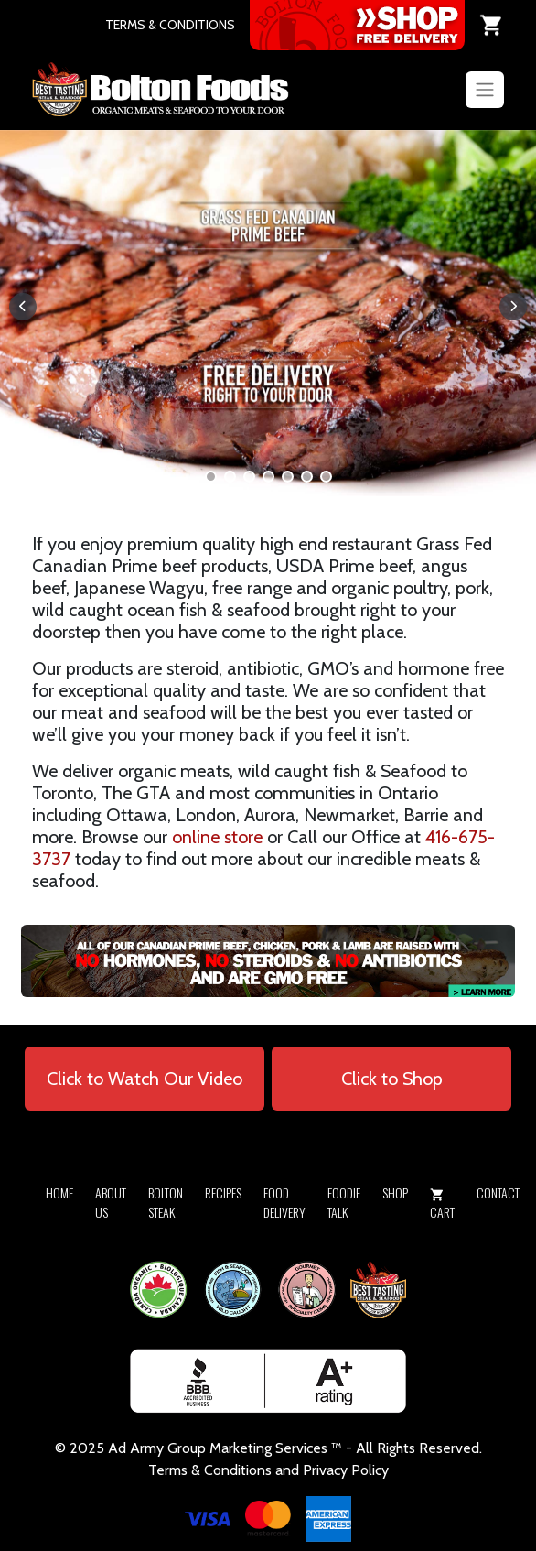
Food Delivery (284, 1202)
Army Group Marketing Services (228, 1448)
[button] (211, 477)
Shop (395, 1192)
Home (59, 1192)
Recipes (223, 1192)
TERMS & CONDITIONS (170, 24)
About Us (110, 1202)
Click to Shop (392, 1079)
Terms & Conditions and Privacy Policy (268, 1470)
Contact (498, 1192)
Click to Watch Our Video (144, 1079)
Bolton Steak (165, 1202)
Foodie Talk (343, 1202)
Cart (442, 1204)
